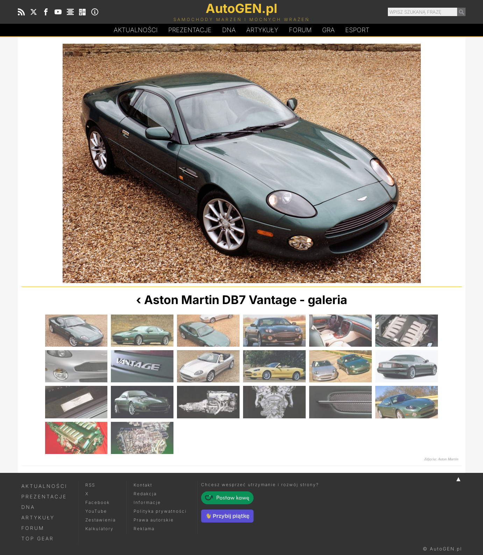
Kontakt (143, 485)
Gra (328, 30)
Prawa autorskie (154, 519)
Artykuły (262, 30)
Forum (300, 30)
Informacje (147, 502)
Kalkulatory (99, 528)
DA (229, 30)
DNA (28, 507)
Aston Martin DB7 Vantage (220, 300)
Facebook (97, 502)
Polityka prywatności (160, 511)
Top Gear (37, 538)
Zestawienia (100, 519)
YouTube (96, 511)
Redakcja (145, 493)
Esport (357, 30)
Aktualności (136, 30)
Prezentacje (190, 30)
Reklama (144, 528)
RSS (90, 485)
